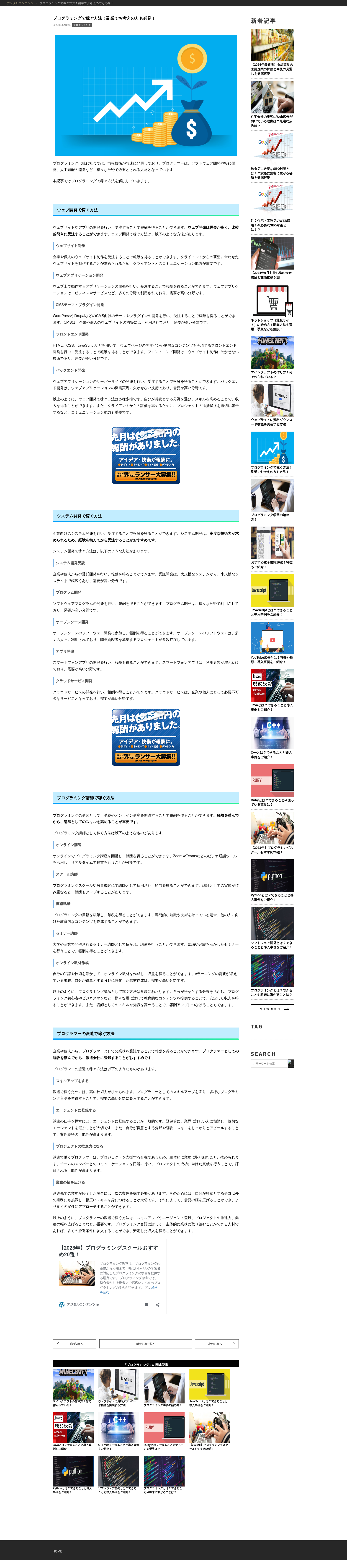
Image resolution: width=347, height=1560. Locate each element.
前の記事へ (76, 1343)
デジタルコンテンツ (20, 3)
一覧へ (145, 1343)
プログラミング (82, 25)
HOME (57, 1551)
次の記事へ (215, 1343)
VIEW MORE (270, 1009)
